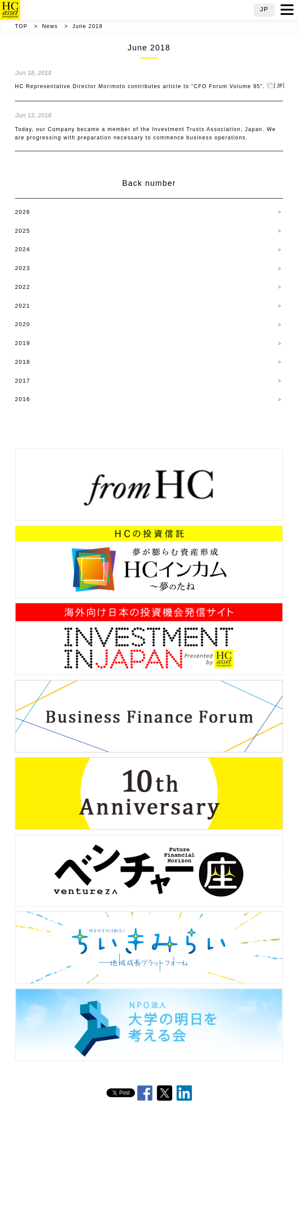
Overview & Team (126, 1141)
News (50, 26)
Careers (73, 1212)
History (203, 1165)
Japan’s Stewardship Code (153, 1188)
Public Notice (189, 1212)
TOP (21, 26)
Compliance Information (128, 1212)
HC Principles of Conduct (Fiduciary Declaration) (118, 1165)
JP (264, 9)
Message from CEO (188, 1141)
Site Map (233, 1212)
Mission (238, 1165)
